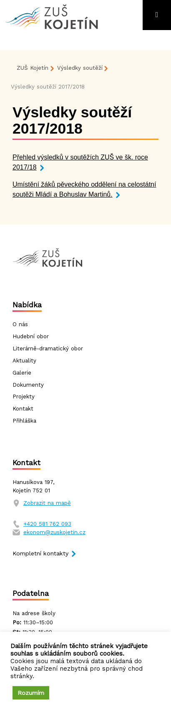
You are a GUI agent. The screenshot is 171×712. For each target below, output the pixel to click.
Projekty (24, 396)
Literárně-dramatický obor (48, 348)
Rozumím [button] (31, 692)
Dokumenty (28, 385)
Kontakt (23, 408)
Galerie (22, 373)
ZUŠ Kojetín (32, 68)
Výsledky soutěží (80, 68)
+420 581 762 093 (47, 524)
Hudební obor (31, 336)
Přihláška (24, 421)
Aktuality (24, 360)
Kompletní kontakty (40, 553)
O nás (20, 324)
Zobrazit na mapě (47, 503)
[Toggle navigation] (157, 15)
